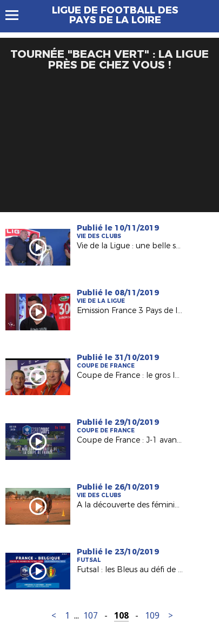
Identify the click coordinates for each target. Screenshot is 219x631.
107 (90, 615)
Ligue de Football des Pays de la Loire (115, 15)
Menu (17, 15)
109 (152, 615)
